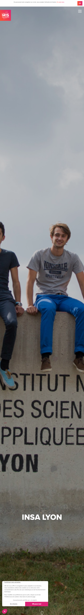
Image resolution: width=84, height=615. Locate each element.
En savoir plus (60, 2)
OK (80, 3)
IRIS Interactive (5, 15)
